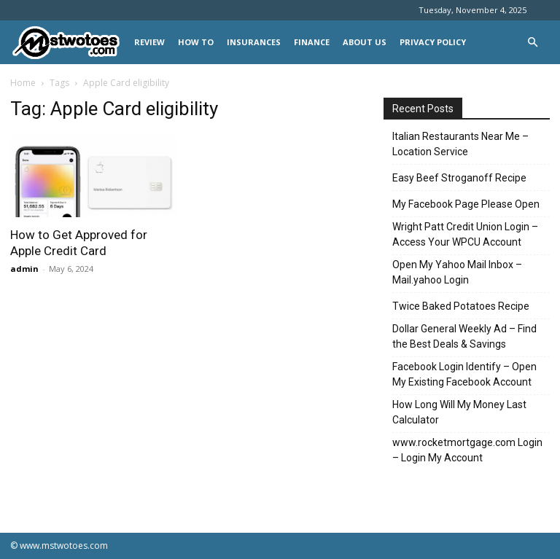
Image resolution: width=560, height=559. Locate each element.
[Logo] (69, 42)
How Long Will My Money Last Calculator (459, 412)
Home (23, 83)
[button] (532, 43)
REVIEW (149, 41)
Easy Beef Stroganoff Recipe (459, 178)
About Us (364, 41)
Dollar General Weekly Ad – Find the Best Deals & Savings (464, 336)
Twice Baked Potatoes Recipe (460, 306)
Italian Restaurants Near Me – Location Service (460, 143)
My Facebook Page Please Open (466, 204)
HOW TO (196, 41)
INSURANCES (254, 41)
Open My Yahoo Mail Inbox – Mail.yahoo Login (457, 272)
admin (24, 268)
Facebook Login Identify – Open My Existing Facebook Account (464, 374)
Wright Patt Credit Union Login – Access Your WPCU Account (465, 234)
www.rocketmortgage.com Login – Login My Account (467, 450)
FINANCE (312, 41)
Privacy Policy (433, 41)
